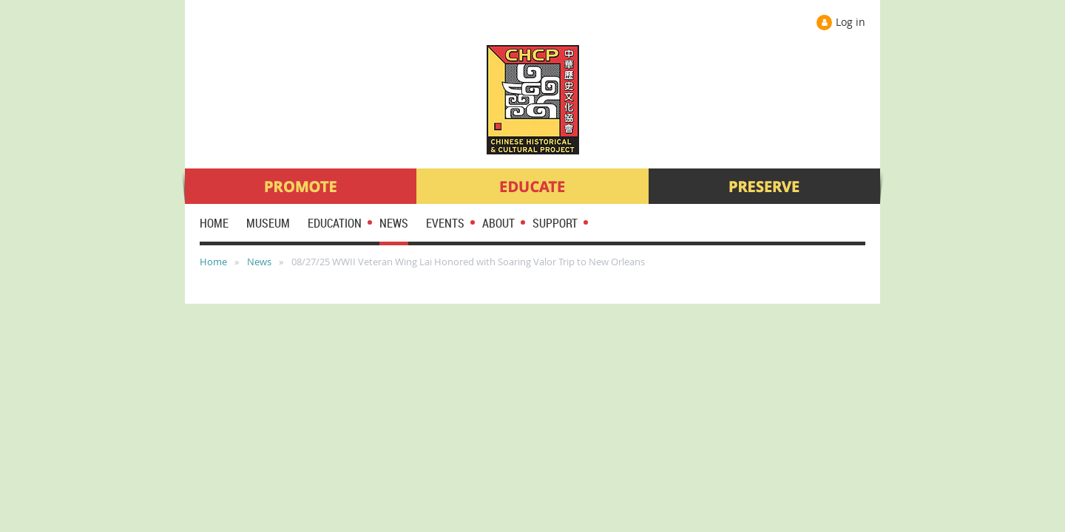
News (259, 261)
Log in (850, 22)
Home (213, 261)
